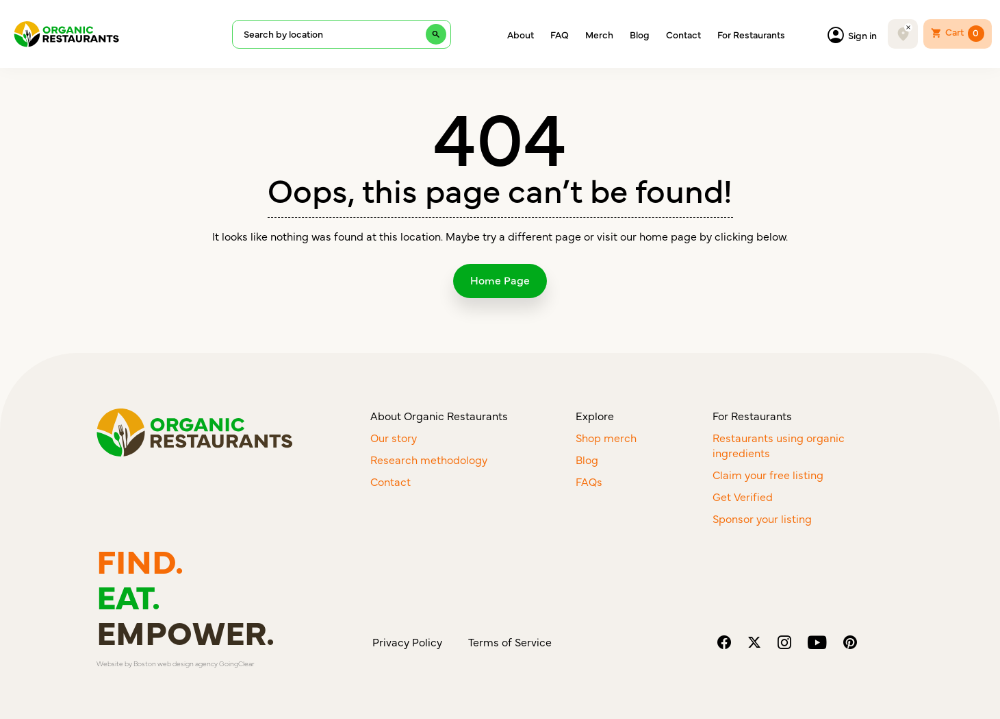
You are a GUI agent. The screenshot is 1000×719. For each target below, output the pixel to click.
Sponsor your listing (762, 518)
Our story (393, 437)
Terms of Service (510, 641)
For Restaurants (751, 34)
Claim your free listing (768, 474)
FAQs (589, 481)
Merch (599, 34)
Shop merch (606, 437)
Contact (683, 34)
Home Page (500, 279)
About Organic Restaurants (439, 415)
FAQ (559, 34)
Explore (595, 415)
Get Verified (743, 496)
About (520, 34)
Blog (640, 34)
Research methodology (428, 459)
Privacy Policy (407, 641)
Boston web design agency (175, 663)
